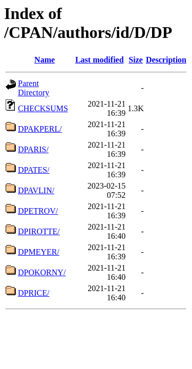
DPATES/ (34, 170)
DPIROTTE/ (39, 231)
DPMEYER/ (38, 252)
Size (136, 59)
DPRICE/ (33, 293)
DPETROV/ (38, 211)
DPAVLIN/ (36, 190)
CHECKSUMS (43, 108)
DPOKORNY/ (42, 272)
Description (166, 59)
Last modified (99, 59)
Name (44, 59)
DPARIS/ (33, 149)
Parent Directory (33, 88)
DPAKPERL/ (40, 129)
